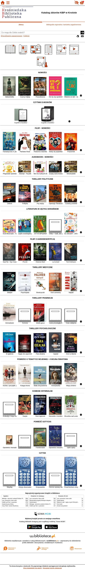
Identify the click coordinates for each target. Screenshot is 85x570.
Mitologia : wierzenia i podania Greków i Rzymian (14, 498)
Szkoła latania (33, 502)
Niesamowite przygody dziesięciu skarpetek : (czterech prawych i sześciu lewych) (50, 500)
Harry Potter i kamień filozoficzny (10, 505)
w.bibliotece (52, 541)
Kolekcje (26, 36)
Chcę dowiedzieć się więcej (32, 568)
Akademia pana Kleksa (8, 504)
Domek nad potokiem (62, 505)
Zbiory (21, 24)
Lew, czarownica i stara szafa (9, 500)
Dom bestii (59, 504)
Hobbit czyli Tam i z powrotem (9, 502)
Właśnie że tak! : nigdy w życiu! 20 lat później (68, 502)
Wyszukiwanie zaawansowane (11, 36)
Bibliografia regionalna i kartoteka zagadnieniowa (63, 24)
